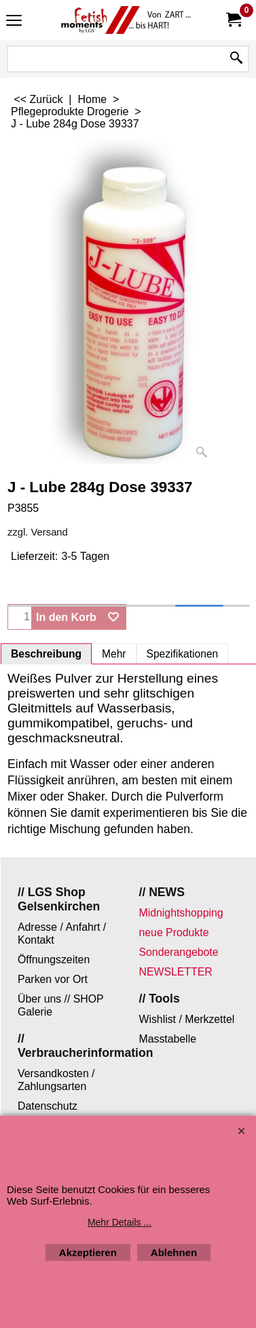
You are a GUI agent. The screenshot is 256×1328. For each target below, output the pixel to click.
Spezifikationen (183, 654)
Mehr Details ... (119, 1222)
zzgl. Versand (37, 532)
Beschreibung (46, 654)
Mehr (114, 654)
